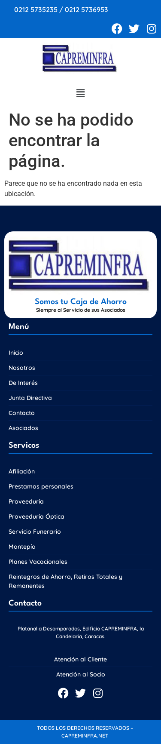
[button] (80, 94)
